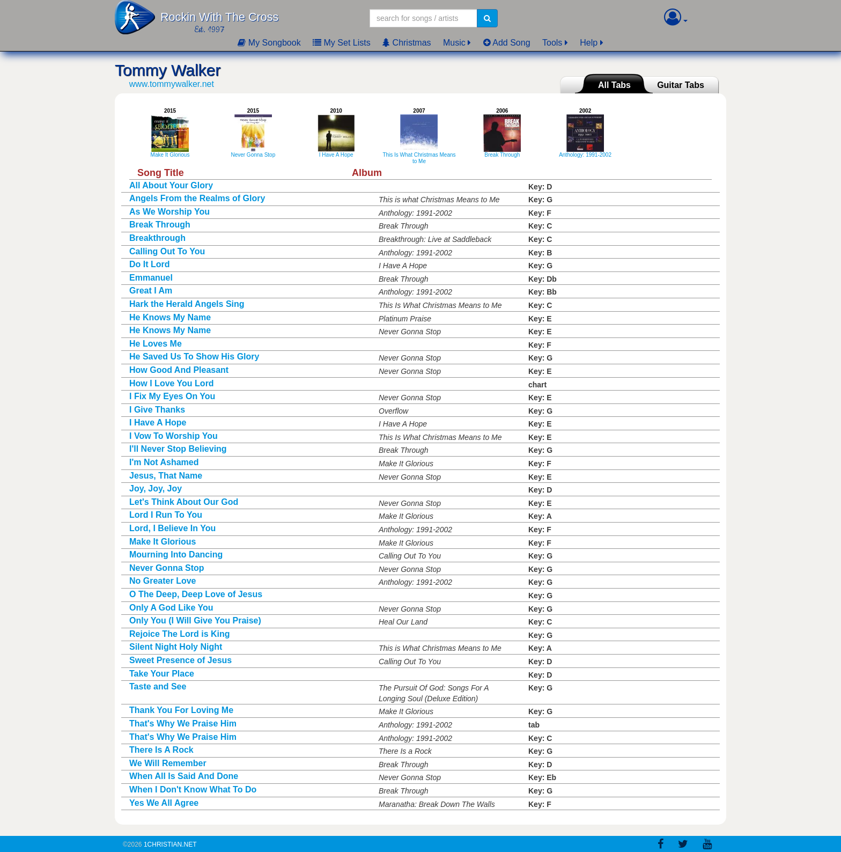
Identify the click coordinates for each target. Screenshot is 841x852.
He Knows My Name (170, 317)
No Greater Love (162, 580)
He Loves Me (155, 343)
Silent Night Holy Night (175, 646)
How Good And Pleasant (178, 369)
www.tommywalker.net (171, 84)
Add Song (506, 42)
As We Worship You (169, 211)
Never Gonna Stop (166, 567)
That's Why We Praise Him (183, 723)
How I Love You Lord (171, 383)
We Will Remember (167, 763)
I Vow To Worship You (173, 435)
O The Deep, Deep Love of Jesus (195, 594)
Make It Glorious (162, 541)
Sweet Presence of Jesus (180, 660)
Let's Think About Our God (183, 501)
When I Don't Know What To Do (192, 789)
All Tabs (614, 85)
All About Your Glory (171, 185)
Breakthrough (157, 238)
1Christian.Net (170, 844)
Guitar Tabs (680, 85)
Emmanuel (151, 277)
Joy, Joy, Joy (155, 488)
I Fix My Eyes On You (172, 396)
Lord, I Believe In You (172, 528)
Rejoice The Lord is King (179, 633)
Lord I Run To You (165, 514)
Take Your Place (161, 673)
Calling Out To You (167, 251)
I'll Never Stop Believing (178, 448)
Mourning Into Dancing (176, 554)
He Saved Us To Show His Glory (194, 356)
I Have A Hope (157, 422)
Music (454, 42)
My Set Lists (342, 42)
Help (588, 42)
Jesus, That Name (165, 475)
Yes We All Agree (163, 802)
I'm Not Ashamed (163, 462)
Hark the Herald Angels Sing (187, 304)
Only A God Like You (171, 607)
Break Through (159, 224)
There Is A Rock (161, 749)
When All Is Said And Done (183, 776)
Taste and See (157, 686)
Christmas (406, 42)
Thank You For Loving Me (181, 710)
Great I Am (150, 290)
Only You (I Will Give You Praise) (195, 620)
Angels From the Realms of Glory (197, 198)
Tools (552, 42)
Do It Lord (149, 264)
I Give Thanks (157, 409)
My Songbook (269, 42)
